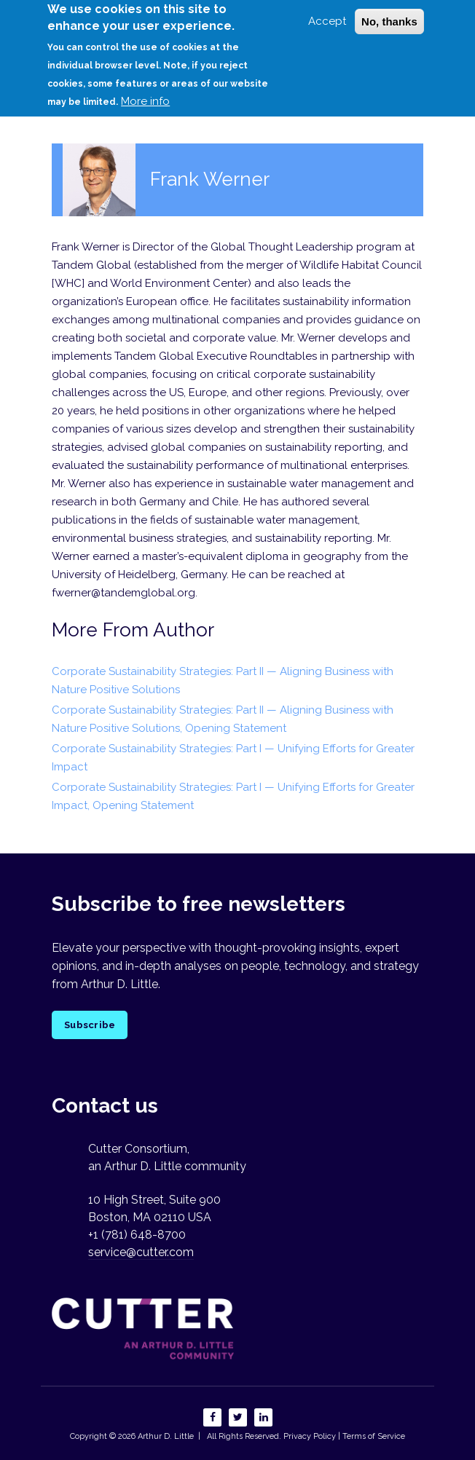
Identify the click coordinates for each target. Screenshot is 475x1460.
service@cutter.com (141, 1252)
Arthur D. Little (165, 1436)
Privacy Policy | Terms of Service (344, 1436)
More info (145, 93)
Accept (327, 13)
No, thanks (389, 14)
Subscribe (89, 1024)
